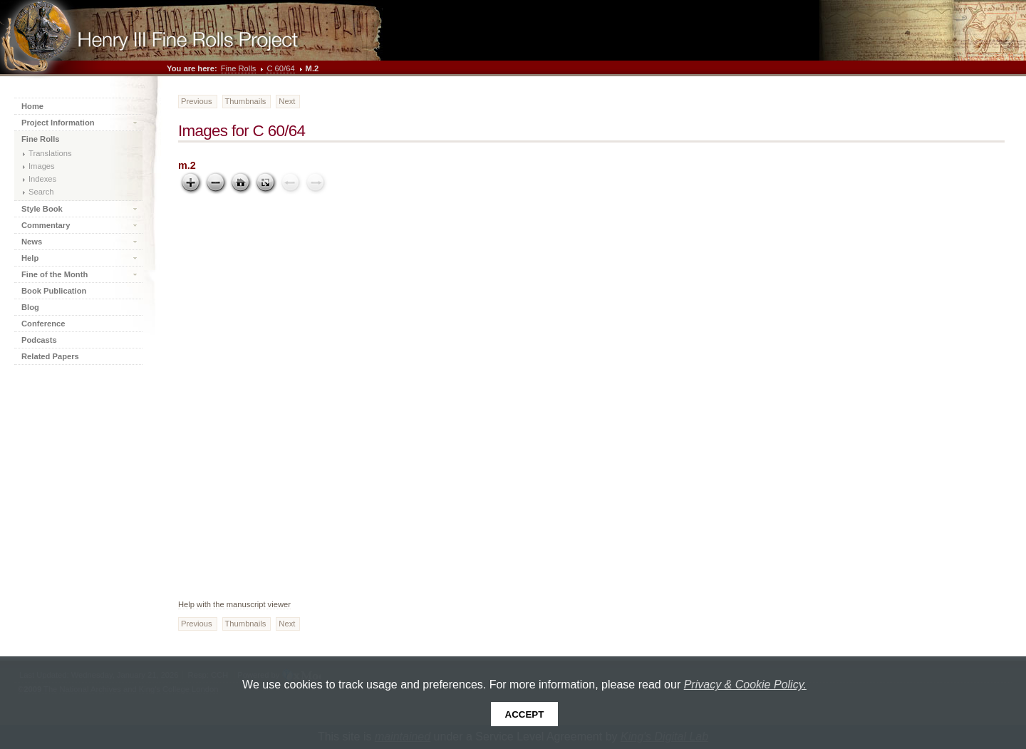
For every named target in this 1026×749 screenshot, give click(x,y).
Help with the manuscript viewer (234, 604)
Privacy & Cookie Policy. (745, 684)
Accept (524, 714)
